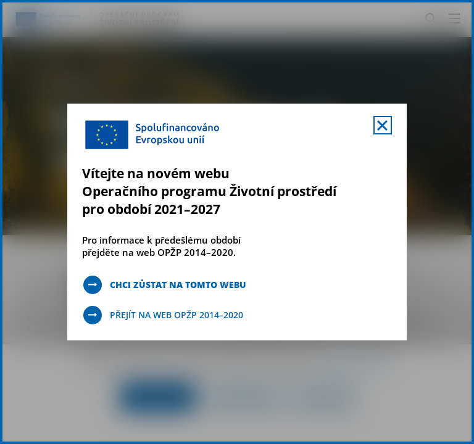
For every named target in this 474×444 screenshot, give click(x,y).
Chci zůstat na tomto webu (178, 284)
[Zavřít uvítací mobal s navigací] (382, 125)
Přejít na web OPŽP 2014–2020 (176, 315)
